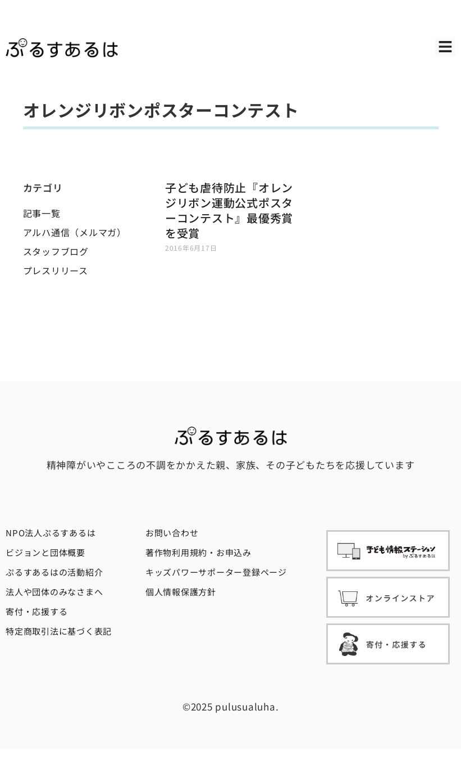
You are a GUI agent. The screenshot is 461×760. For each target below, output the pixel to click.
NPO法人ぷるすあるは (50, 533)
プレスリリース (55, 270)
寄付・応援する (36, 611)
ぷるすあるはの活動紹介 (54, 572)
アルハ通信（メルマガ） (74, 232)
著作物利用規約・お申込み (198, 552)
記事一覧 (42, 213)
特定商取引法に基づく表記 (59, 631)
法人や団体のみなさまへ (54, 592)
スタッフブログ (56, 251)
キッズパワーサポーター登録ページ (216, 572)
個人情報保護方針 (180, 592)
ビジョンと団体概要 (45, 552)
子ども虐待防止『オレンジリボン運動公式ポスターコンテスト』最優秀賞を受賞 (229, 210)
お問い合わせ (172, 533)
